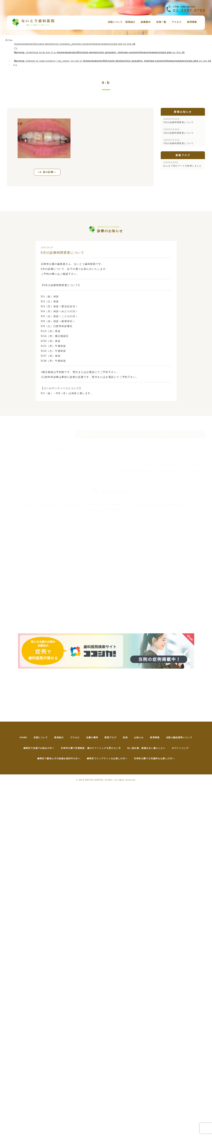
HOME (15, 737)
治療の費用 (91, 737)
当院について (115, 22)
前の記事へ (50, 172)
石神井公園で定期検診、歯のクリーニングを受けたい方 (90, 748)
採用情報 (192, 22)
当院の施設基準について (187, 737)
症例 (127, 737)
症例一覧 (161, 22)
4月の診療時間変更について (178, 131)
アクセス (177, 22)
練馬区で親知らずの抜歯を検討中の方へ (57, 759)
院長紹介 (130, 22)
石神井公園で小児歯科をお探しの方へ (156, 759)
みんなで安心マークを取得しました (182, 164)
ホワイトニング (182, 748)
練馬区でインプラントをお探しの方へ (107, 759)
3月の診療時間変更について (178, 142)
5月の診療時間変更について (178, 121)
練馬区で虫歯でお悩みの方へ (36, 748)
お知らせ (143, 737)
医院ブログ (111, 737)
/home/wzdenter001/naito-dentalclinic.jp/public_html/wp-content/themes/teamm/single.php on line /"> (112, 52)
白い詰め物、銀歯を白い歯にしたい (147, 748)
